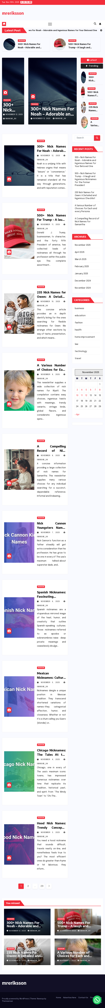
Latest (92, 60)
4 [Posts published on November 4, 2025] (81, 390)
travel (78, 358)
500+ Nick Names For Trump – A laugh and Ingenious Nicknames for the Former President (85, 179)
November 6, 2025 (51, 601)
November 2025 (83, 245)
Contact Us (83, 998)
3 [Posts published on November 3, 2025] (77, 390)
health (78, 330)
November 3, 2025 (51, 832)
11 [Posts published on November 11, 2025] (82, 395)
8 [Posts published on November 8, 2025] (99, 390)
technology (81, 351)
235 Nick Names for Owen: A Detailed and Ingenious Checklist (86, 195)
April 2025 (79, 252)
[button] (95, 24)
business (79, 308)
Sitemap (98, 1002)
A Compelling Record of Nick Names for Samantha (87, 222)
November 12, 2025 (14, 114)
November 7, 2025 (51, 532)
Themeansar (7, 1001)
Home (58, 998)
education (80, 315)
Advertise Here (69, 998)
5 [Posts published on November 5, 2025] (86, 390)
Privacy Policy (96, 998)
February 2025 (82, 266)
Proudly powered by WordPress (15, 999)
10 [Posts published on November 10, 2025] (77, 395)
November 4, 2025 (51, 759)
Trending (92, 66)
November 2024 (83, 288)
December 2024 (83, 281)
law (76, 344)
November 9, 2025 (51, 374)
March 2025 (80, 259)
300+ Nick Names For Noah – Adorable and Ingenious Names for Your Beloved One (27, 927)
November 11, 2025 (51, 224)
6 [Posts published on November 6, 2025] (90, 390)
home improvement (85, 337)
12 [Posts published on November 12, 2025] (86, 395)
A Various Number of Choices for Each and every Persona (51, 369)
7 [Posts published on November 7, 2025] (95, 390)
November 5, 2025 (51, 682)
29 (41, 886)
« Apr (77, 414)
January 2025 (81, 274)
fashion (22, 40)
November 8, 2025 (51, 455)
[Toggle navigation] (50, 24)
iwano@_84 (9, 119)
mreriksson (13, 13)
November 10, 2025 (51, 301)
